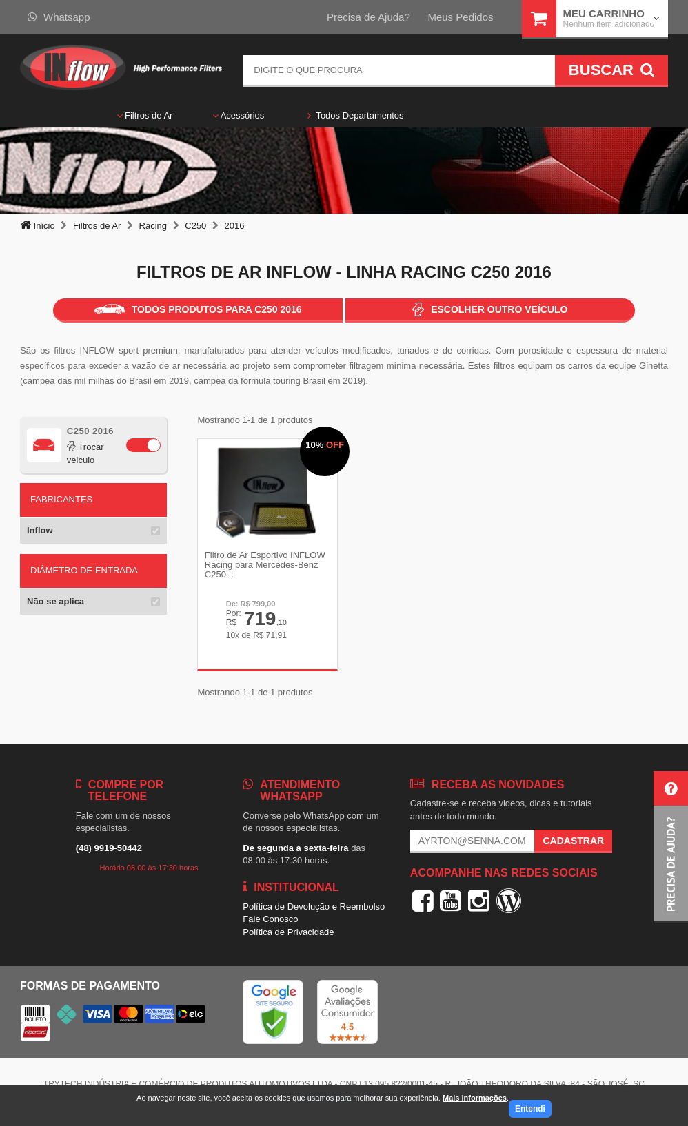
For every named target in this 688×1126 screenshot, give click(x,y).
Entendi (530, 1109)
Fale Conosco (270, 921)
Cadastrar (573, 842)
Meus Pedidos (460, 17)
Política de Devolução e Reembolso (314, 908)
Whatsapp (59, 17)
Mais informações (475, 1098)
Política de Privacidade (288, 933)
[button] (671, 847)
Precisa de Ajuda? (368, 17)
